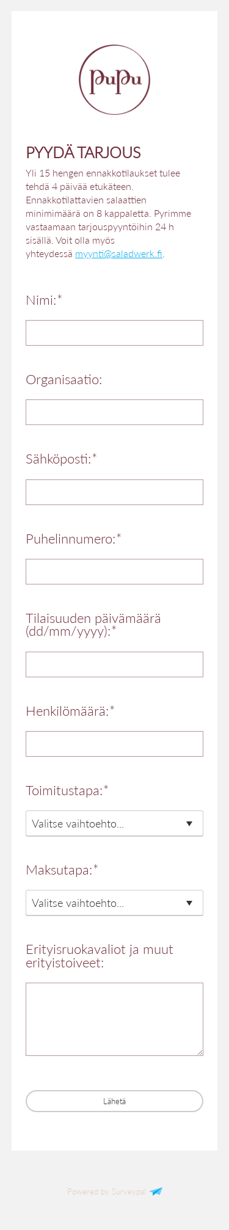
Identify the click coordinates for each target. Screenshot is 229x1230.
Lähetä (114, 1101)
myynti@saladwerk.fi (118, 253)
